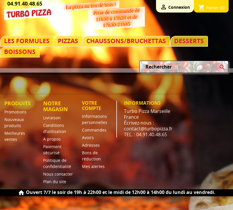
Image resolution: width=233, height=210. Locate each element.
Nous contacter (58, 174)
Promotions (15, 112)
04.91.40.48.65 (24, 3)
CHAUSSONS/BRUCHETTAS (126, 41)
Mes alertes (93, 166)
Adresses (91, 145)
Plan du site (54, 181)
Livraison (52, 117)
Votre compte (91, 105)
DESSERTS (189, 41)
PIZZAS (68, 41)
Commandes (94, 130)
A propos (52, 139)
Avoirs (88, 137)
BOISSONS (20, 52)
